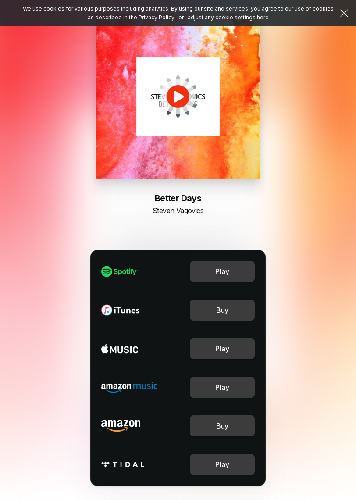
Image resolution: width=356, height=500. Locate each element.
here (263, 17)
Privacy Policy (156, 17)
